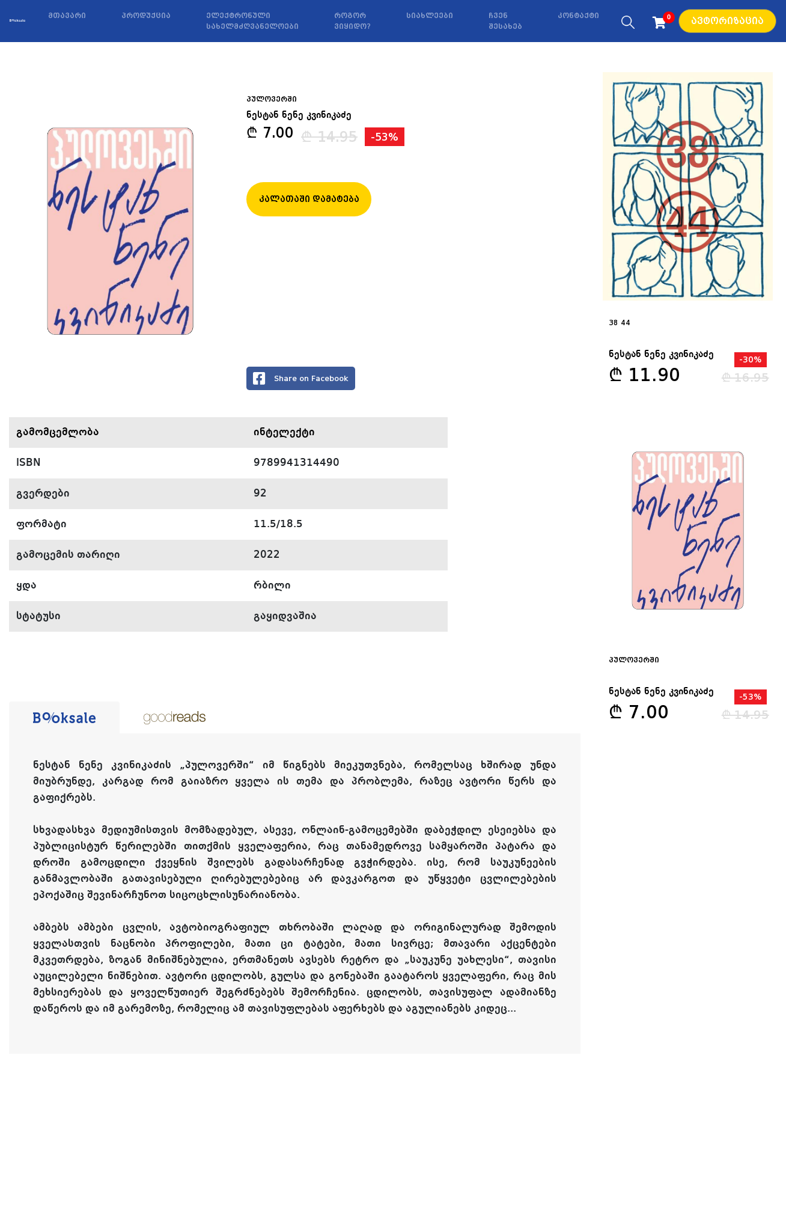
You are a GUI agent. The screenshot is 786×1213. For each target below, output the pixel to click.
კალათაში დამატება (309, 199)
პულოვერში (634, 660)
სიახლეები (429, 15)
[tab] (64, 717)
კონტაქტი (578, 15)
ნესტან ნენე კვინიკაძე (299, 115)
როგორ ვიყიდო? (352, 21)
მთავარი (67, 15)
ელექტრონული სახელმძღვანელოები (252, 21)
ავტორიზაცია (727, 21)
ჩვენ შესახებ (505, 21)
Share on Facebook (301, 378)
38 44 (619, 323)
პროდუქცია (146, 15)
